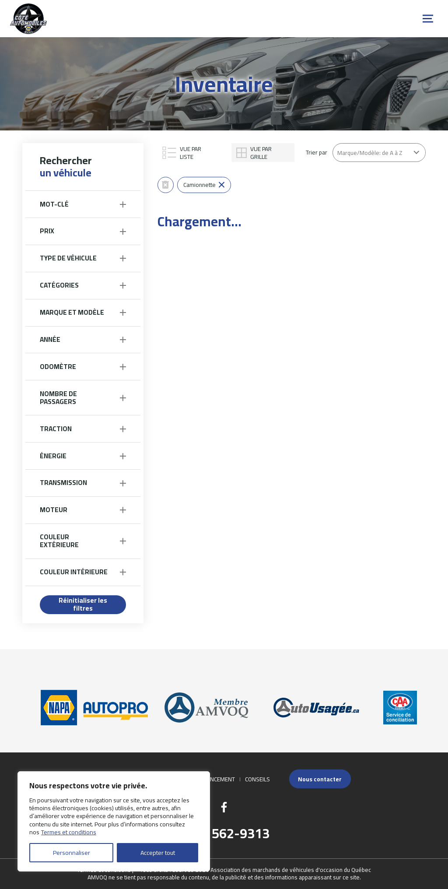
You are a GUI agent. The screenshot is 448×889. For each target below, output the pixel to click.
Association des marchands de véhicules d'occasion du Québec (290, 869)
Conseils (257, 779)
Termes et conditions (68, 832)
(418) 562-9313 (224, 834)
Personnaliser (71, 852)
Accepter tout (157, 852)
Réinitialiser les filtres (83, 604)
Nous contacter (320, 779)
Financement (216, 779)
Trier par (316, 152)
